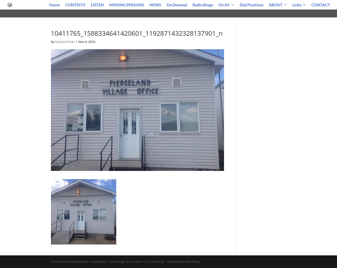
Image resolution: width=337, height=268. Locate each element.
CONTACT (320, 5)
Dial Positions (251, 5)
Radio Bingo (202, 5)
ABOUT (276, 5)
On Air (224, 5)
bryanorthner (65, 42)
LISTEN (97, 5)
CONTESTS (75, 5)
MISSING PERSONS (126, 5)
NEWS (155, 5)
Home (54, 5)
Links (297, 5)
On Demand (177, 5)
